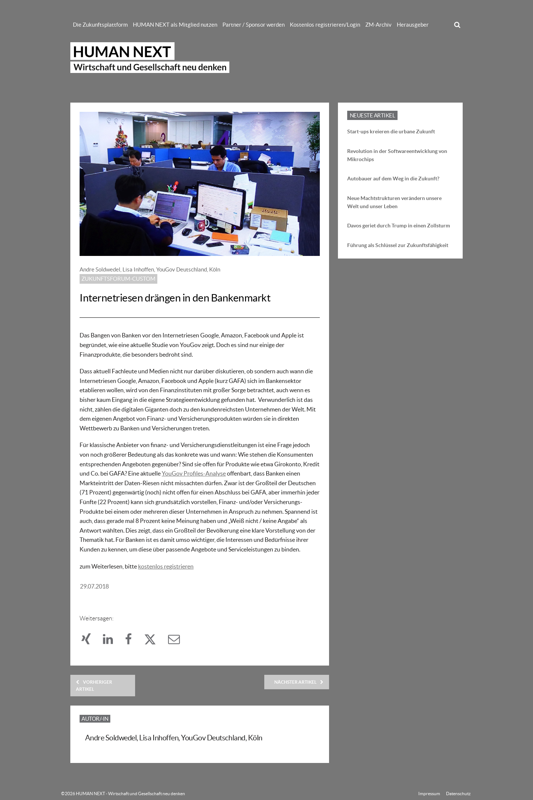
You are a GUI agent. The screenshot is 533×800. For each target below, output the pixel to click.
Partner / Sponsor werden (253, 24)
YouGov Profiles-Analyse (194, 473)
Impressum (429, 793)
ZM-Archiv (378, 24)
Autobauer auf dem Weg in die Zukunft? (393, 178)
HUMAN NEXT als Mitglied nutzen (175, 24)
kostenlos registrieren (166, 566)
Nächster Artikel (299, 682)
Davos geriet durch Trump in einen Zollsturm (398, 226)
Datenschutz (458, 793)
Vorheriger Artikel (94, 685)
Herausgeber (413, 24)
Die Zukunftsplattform (100, 24)
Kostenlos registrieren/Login (325, 24)
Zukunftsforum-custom (118, 279)
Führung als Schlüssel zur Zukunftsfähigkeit (397, 245)
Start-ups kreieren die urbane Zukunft (391, 131)
